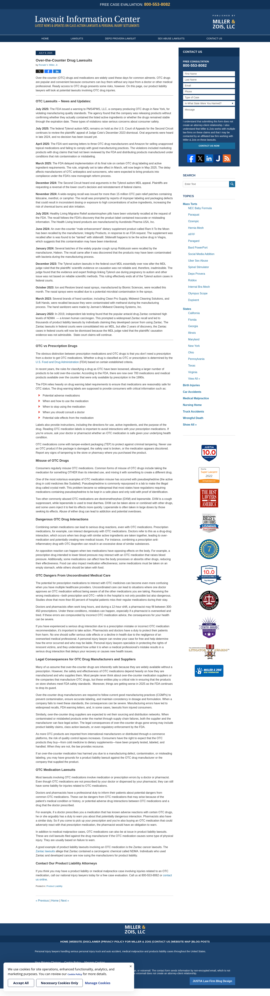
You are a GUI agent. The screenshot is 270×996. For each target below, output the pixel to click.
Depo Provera (195, 268)
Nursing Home (191, 390)
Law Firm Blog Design (218, 980)
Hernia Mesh (195, 225)
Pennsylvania (195, 347)
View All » (193, 366)
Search (232, 184)
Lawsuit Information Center (87, 21)
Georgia (192, 317)
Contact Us (214, 38)
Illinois (191, 323)
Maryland (193, 329)
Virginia (192, 359)
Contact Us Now (209, 145)
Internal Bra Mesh (197, 280)
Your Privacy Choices (46, 962)
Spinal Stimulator (197, 262)
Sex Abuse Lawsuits (171, 38)
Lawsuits (77, 38)
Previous (42, 900)
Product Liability (54, 886)
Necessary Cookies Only (59, 983)
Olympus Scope (196, 286)
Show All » (189, 408)
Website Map (171, 939)
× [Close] (130, 966)
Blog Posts (187, 939)
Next (65, 900)
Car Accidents (191, 378)
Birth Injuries (190, 372)
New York (193, 335)
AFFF (191, 231)
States (186, 301)
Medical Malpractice (194, 384)
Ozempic (193, 219)
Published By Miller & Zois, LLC (224, 22)
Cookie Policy (68, 962)
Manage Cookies (89, 962)
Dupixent (193, 292)
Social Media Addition (199, 250)
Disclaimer (103, 939)
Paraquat (193, 213)
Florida (192, 311)
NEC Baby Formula (198, 207)
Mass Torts (189, 203)
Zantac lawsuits (45, 851)
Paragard (193, 237)
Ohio (190, 341)
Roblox (192, 274)
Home (45, 38)
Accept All (21, 983)
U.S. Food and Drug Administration (57, 362)
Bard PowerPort (196, 244)
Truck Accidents (192, 396)
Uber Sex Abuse (197, 256)
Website (89, 939)
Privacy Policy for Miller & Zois (129, 939)
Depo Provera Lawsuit (120, 38)
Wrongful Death (192, 402)
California (193, 305)
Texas (191, 353)
